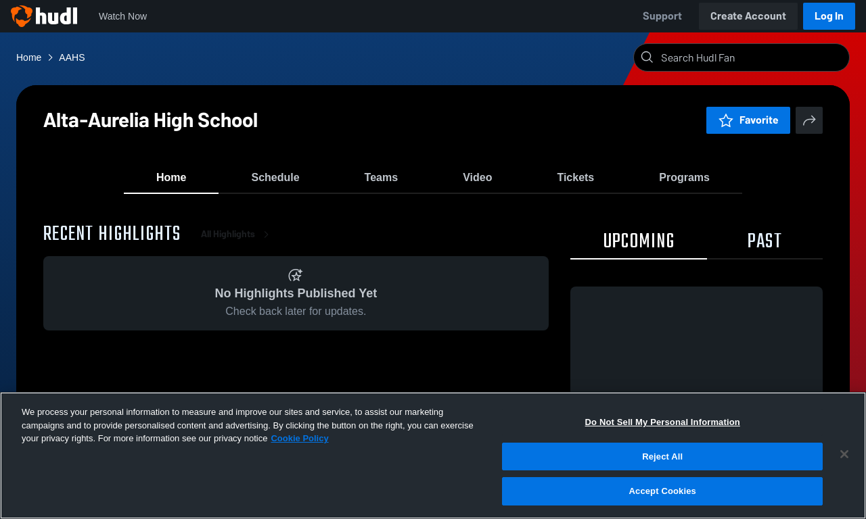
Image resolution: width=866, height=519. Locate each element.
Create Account (748, 16)
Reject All (662, 456)
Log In (829, 16)
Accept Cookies (662, 491)
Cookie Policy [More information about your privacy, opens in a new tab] (299, 438)
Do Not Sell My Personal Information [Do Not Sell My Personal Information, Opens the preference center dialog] (662, 422)
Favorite (748, 120)
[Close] (844, 454)
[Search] (752, 57)
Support (662, 16)
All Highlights (237, 243)
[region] (433, 455)
